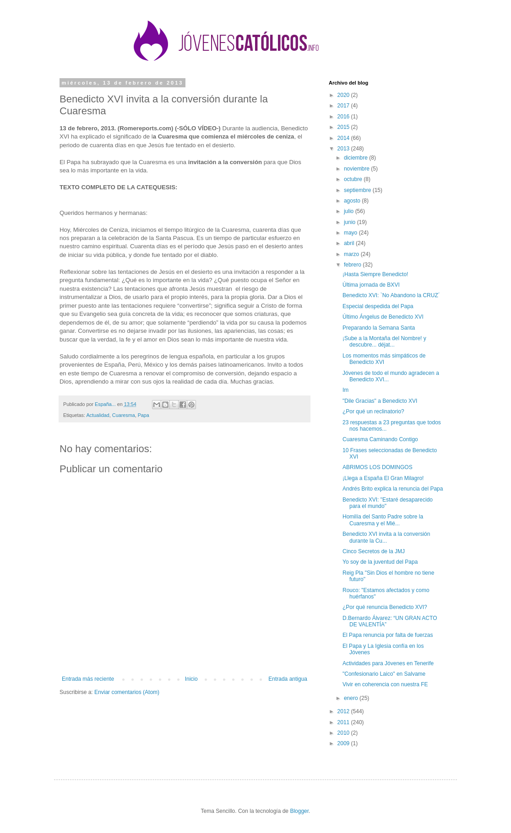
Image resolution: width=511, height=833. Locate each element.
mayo (351, 233)
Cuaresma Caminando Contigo (380, 439)
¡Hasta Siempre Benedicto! (375, 274)
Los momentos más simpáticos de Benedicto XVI (383, 358)
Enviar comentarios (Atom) (126, 692)
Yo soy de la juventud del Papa (380, 562)
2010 (344, 733)
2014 (344, 138)
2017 (344, 105)
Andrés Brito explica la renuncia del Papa (392, 489)
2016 (344, 116)
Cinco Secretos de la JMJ (373, 551)
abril (350, 243)
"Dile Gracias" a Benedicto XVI (379, 401)
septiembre (358, 190)
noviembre (357, 169)
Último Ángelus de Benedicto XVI (383, 317)
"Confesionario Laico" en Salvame (383, 674)
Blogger (299, 811)
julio (349, 211)
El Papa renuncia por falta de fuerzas (387, 635)
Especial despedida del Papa (377, 306)
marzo (352, 254)
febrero (353, 265)
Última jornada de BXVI (371, 285)
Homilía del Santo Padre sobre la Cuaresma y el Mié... (382, 519)
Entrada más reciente (88, 679)
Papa (143, 415)
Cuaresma (123, 415)
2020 (344, 95)
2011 (344, 722)
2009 (344, 743)
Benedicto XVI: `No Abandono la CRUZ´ (391, 295)
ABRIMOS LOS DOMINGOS (377, 467)
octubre (354, 179)
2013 (344, 148)
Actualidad (97, 415)
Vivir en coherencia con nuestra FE (385, 684)
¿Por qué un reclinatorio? (373, 411)
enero (351, 698)
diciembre (356, 158)
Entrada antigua (287, 679)
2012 (344, 711)
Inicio (191, 679)
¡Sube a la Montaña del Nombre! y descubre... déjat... (384, 341)
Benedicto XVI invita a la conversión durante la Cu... (386, 537)
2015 (344, 127)
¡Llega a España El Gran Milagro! (383, 478)
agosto (353, 201)
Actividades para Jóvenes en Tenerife (388, 663)
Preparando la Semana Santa (378, 328)
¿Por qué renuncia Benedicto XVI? (384, 607)
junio (350, 222)
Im (345, 390)
